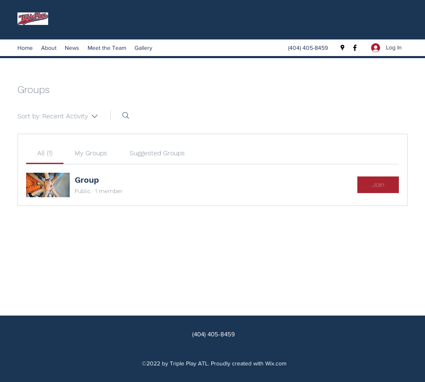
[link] (44, 153)
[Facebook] (355, 48)
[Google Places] (342, 48)
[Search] (126, 115)
